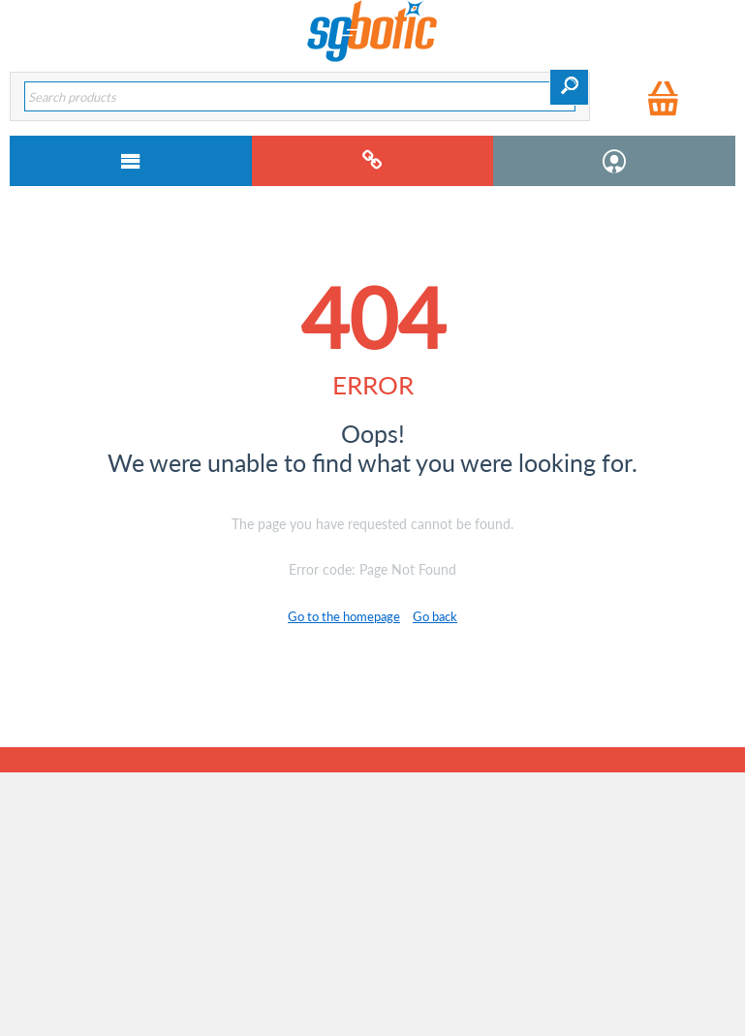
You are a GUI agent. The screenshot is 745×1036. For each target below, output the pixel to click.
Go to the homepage (344, 616)
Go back (435, 616)
